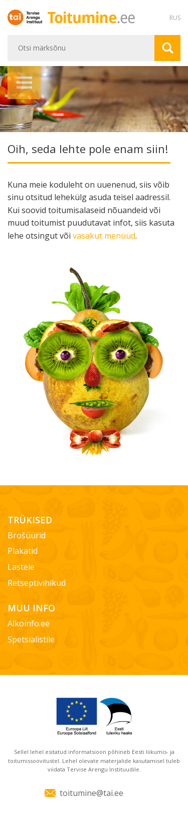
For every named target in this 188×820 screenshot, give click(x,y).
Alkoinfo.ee (29, 623)
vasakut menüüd (104, 235)
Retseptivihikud (37, 582)
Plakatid (23, 550)
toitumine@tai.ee (91, 793)
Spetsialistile (31, 639)
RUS (174, 18)
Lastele (21, 566)
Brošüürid (27, 535)
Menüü (24, 82)
